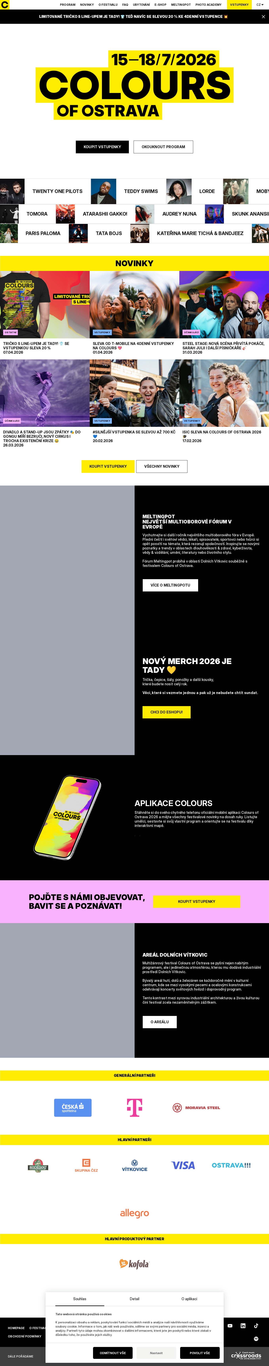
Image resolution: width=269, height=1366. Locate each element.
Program (67, 4)
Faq (125, 4)
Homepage (16, 1328)
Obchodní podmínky (25, 1336)
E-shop (160, 4)
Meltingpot (181, 4)
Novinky (87, 4)
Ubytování (141, 4)
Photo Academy (209, 4)
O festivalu (108, 4)
